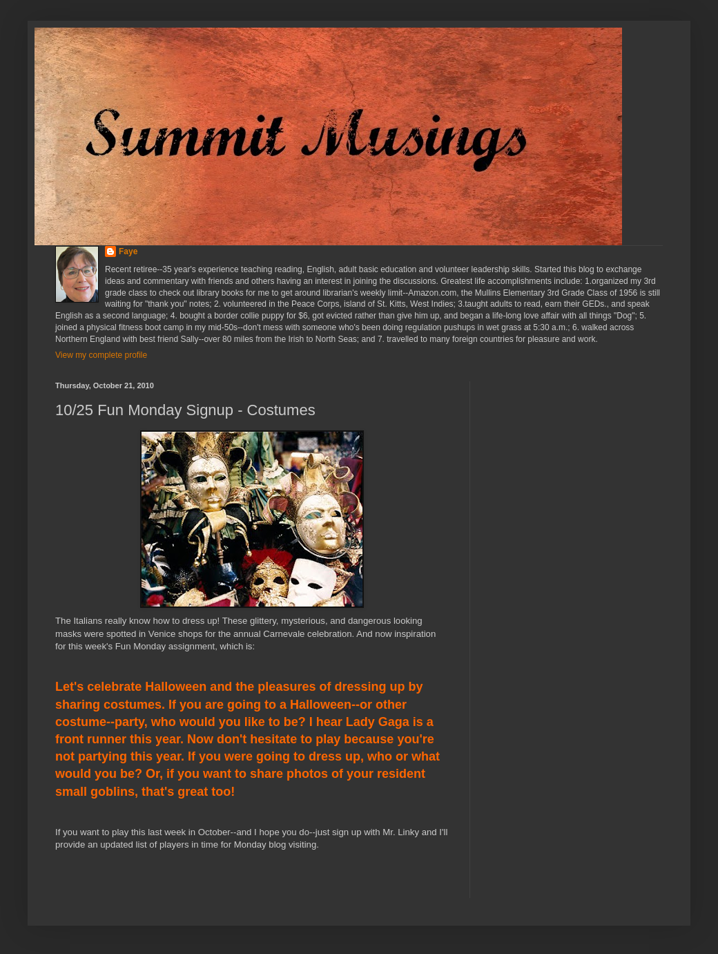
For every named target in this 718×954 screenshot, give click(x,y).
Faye (128, 251)
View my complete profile (101, 355)
